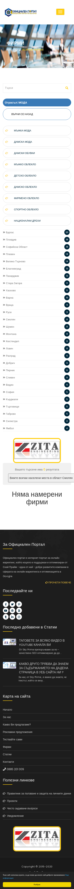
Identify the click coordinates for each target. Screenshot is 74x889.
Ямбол (8, 428)
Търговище (11, 406)
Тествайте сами (12, 739)
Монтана (9, 334)
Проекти (10, 801)
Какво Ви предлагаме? (17, 724)
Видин (8, 385)
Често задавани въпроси (20, 808)
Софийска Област (15, 247)
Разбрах (37, 884)
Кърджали (10, 399)
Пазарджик (11, 276)
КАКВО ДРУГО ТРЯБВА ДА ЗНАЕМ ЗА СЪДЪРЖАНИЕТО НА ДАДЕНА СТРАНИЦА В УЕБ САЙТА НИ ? (43, 668)
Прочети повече (58, 582)
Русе (7, 312)
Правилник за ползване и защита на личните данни (37, 793)
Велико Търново (14, 261)
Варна (8, 298)
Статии (7, 754)
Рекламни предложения (17, 732)
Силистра (10, 421)
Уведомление (13, 816)
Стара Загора (12, 283)
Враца (8, 305)
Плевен (9, 254)
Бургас (8, 232)
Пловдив (9, 239)
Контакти (8, 762)
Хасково (9, 290)
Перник (9, 370)
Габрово (9, 414)
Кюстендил (11, 341)
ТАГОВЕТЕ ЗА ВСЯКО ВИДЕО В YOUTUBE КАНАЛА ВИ (42, 643)
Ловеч (8, 348)
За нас (7, 717)
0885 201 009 (15, 769)
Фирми (7, 747)
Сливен (9, 377)
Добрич (9, 363)
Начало (12, 50)
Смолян (9, 319)
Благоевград (12, 268)
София (8, 392)
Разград (9, 356)
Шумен (8, 327)
